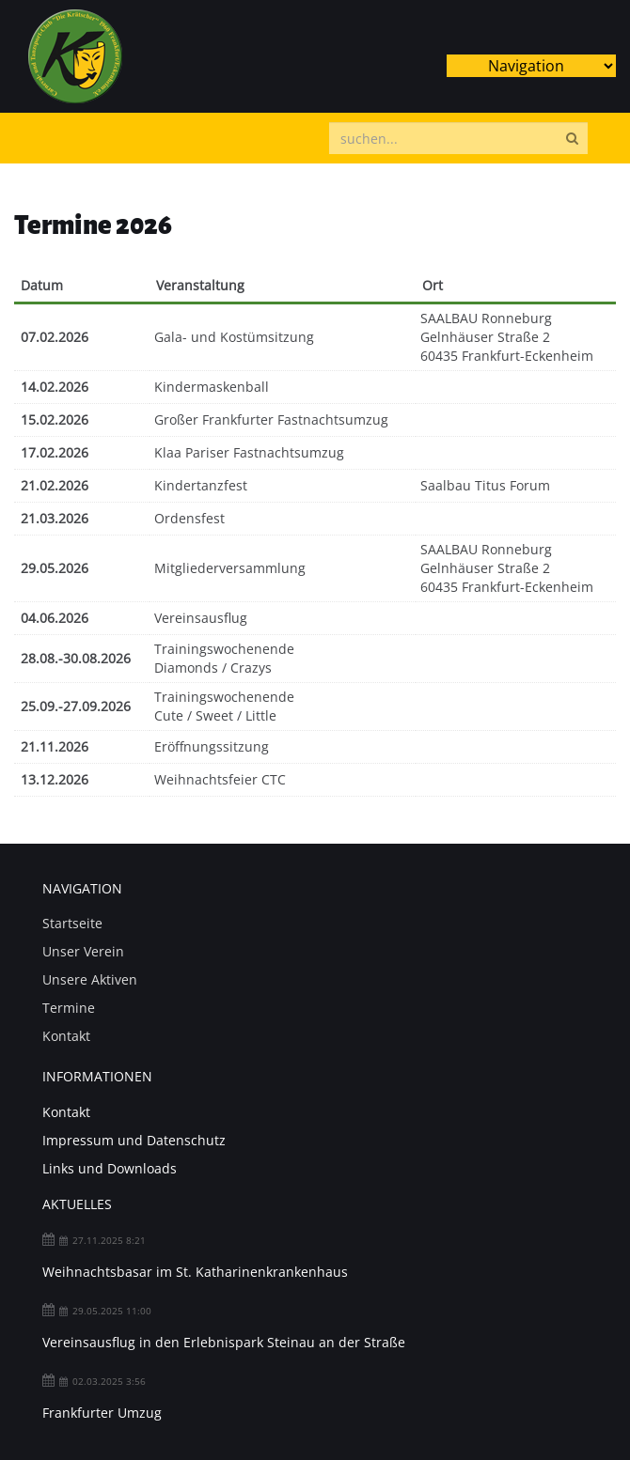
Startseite (72, 923)
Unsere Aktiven (89, 979)
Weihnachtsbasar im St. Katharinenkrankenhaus (195, 1272)
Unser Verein (83, 951)
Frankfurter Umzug (102, 1412)
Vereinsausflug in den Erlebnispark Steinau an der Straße (223, 1342)
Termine (68, 1008)
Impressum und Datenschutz (134, 1140)
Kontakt (66, 1036)
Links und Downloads (109, 1168)
